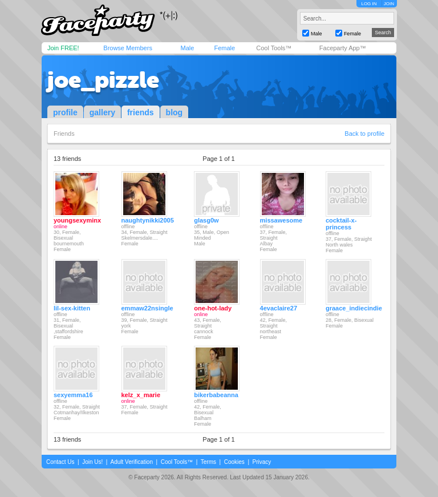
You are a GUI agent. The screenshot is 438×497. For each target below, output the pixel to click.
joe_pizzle (103, 80)
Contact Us (60, 462)
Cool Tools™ (273, 48)
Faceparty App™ (342, 48)
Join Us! (92, 462)
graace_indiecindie (354, 308)
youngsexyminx (77, 220)
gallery (102, 112)
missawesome (281, 220)
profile (65, 112)
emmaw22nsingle (147, 308)
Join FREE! (63, 48)
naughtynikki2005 (147, 220)
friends (140, 112)
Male (187, 48)
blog (174, 112)
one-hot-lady (213, 308)
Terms (208, 462)
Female (224, 48)
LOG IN (368, 3)
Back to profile (364, 133)
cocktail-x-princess (341, 224)
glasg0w (206, 220)
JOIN (389, 3)
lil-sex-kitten (72, 308)
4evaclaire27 (278, 308)
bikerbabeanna (216, 394)
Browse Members (127, 48)
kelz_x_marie (141, 394)
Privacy (262, 462)
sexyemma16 (73, 394)
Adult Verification (131, 462)
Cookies (234, 462)
